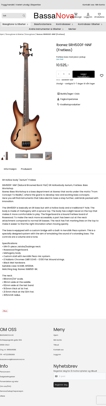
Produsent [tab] (26, 169)
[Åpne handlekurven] (76, 15)
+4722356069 (9, 354)
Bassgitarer (30, 34)
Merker (72, 29)
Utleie (2, 396)
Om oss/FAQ (5, 386)
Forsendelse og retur (9, 381)
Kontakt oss (88, 4)
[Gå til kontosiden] (88, 15)
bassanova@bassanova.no (12, 359)
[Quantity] (64, 74)
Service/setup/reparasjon (11, 391)
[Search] (24, 15)
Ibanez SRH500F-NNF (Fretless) (50, 34)
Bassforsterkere (42, 24)
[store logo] (53, 16)
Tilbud (56, 345)
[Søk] (14, 15)
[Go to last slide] (4, 156)
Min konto (100, 4)
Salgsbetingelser (7, 376)
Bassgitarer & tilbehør (15, 34)
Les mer (59, 59)
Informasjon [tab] (10, 169)
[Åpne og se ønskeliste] (99, 15)
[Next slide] (47, 156)
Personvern (5, 372)
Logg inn (57, 354)
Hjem (2, 34)
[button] (101, 75)
